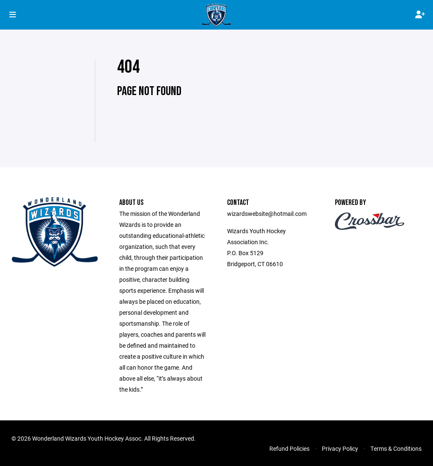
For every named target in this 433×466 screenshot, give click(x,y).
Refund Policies (289, 448)
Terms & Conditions (396, 448)
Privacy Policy (340, 448)
